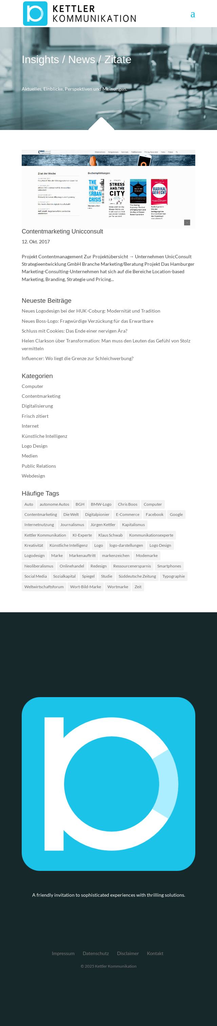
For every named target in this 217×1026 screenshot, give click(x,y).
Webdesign (33, 476)
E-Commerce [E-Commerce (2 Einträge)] (127, 514)
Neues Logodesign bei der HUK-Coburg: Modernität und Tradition (91, 311)
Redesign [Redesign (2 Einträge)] (99, 565)
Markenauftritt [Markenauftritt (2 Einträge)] (82, 555)
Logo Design (34, 446)
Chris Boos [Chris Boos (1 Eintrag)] (127, 504)
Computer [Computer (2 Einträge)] (153, 504)
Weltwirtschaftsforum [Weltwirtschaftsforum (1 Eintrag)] (44, 586)
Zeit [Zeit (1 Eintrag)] (138, 586)
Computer (32, 386)
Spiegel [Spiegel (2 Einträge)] (88, 576)
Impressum (63, 953)
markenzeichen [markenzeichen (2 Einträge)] (116, 555)
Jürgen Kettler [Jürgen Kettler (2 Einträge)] (103, 524)
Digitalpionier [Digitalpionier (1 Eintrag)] (97, 514)
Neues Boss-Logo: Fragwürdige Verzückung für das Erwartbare (87, 321)
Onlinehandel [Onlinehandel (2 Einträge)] (72, 565)
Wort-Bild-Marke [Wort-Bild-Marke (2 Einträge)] (85, 586)
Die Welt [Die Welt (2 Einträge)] (71, 514)
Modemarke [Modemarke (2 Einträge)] (147, 555)
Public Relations (39, 466)
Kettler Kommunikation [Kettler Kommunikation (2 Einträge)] (45, 535)
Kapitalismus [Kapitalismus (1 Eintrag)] (133, 524)
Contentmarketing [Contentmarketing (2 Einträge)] (40, 514)
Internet (30, 426)
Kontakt (155, 953)
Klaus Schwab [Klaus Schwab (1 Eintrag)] (110, 535)
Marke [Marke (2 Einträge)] (57, 555)
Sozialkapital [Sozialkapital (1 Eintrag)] (64, 576)
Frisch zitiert (35, 416)
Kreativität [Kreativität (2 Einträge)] (33, 545)
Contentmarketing (41, 396)
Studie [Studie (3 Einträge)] (106, 576)
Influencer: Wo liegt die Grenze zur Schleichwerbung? (78, 358)
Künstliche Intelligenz (44, 436)
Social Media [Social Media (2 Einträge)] (35, 576)
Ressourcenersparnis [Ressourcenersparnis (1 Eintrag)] (132, 565)
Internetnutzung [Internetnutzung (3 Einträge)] (39, 524)
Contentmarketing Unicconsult (62, 231)
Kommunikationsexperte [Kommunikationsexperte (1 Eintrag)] (151, 535)
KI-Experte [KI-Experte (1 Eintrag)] (82, 535)
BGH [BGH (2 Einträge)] (80, 504)
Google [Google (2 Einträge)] (176, 514)
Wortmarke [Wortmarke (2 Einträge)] (117, 586)
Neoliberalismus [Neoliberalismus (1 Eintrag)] (38, 565)
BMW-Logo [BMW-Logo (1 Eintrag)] (101, 504)
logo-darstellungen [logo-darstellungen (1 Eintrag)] (126, 545)
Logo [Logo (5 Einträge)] (98, 545)
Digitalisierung (37, 406)
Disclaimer (128, 953)
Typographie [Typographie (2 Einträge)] (173, 576)
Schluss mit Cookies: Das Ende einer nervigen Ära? (74, 331)
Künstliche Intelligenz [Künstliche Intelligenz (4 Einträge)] (69, 545)
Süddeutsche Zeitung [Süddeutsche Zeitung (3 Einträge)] (137, 576)
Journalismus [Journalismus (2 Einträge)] (72, 524)
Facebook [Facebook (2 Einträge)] (154, 514)
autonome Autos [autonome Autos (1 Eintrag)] (54, 504)
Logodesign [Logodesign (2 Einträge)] (34, 555)
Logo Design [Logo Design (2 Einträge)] (160, 545)
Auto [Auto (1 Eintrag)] (28, 504)
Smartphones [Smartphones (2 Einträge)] (169, 565)
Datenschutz (96, 953)
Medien (30, 456)
